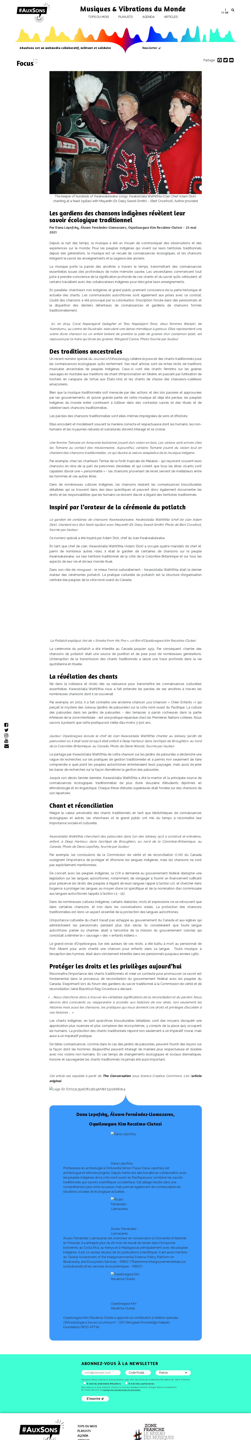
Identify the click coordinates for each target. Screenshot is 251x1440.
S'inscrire (95, 1398)
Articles (171, 17)
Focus (25, 63)
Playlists (125, 17)
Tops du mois (98, 17)
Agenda (148, 17)
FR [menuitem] (222, 12)
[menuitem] (222, 12)
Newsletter (149, 48)
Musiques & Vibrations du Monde (133, 9)
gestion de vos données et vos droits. (121, 1390)
